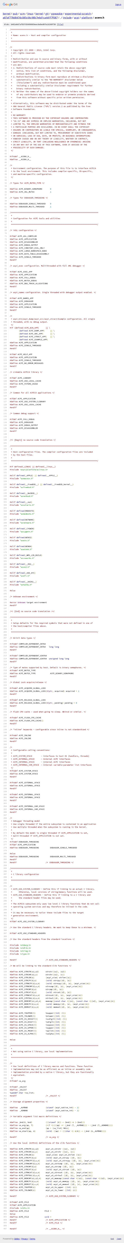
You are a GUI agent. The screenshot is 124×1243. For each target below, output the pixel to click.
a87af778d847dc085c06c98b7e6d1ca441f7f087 (30, 17)
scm (22, 13)
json (119, 1238)
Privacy (24, 1238)
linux (30, 13)
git (47, 13)
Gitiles (17, 1238)
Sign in (118, 4)
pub (15, 13)
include (67, 17)
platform (86, 17)
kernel (6, 13)
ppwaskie (57, 13)
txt (112, 1238)
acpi (76, 17)
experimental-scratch (78, 13)
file (60, 24)
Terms (32, 1238)
